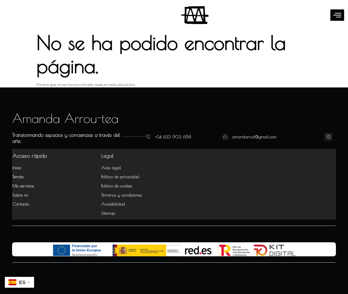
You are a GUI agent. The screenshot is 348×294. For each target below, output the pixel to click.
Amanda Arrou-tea (65, 118)
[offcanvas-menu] (337, 15)
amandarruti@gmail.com (243, 136)
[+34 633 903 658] (141, 136)
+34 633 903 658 (166, 136)
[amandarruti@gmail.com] (214, 136)
